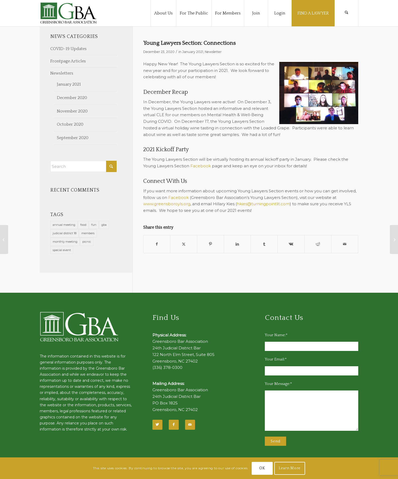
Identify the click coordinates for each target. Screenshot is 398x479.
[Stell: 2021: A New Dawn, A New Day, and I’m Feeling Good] (4, 239)
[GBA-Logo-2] (68, 13)
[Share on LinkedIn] (237, 244)
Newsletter (213, 52)
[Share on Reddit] (318, 244)
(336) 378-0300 (167, 367)
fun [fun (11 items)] (93, 225)
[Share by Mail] (344, 244)
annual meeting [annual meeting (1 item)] (64, 225)
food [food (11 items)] (83, 225)
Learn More (290, 468)
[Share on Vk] (291, 244)
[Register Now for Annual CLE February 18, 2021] (394, 239)
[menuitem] (163, 13)
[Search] (346, 13)
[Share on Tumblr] (264, 244)
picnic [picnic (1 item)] (86, 241)
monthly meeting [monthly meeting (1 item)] (65, 241)
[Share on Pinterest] (210, 244)
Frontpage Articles (68, 61)
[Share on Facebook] (156, 244)
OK (262, 468)
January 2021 (192, 52)
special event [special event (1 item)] (62, 250)
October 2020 (70, 124)
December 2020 (72, 97)
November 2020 (72, 111)
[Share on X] (183, 244)
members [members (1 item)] (87, 233)
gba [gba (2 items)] (104, 225)
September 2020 (72, 137)
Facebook (200, 165)
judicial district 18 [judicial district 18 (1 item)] (64, 233)
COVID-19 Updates (68, 48)
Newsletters (61, 73)
